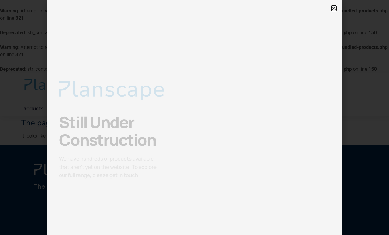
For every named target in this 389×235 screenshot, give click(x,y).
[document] (194, 117)
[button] (334, 8)
